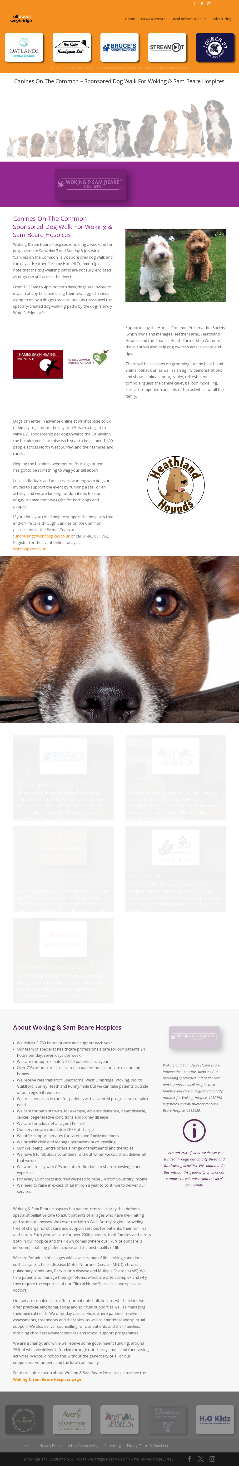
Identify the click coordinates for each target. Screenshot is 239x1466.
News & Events (153, 19)
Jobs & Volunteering (83, 1445)
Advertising (222, 19)
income (140, 1179)
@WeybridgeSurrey (157, 1459)
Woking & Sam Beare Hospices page (47, 1379)
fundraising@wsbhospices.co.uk (41, 536)
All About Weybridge (88, 1459)
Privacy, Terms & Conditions (148, 1445)
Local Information (186, 19)
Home (130, 19)
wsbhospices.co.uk (29, 549)
